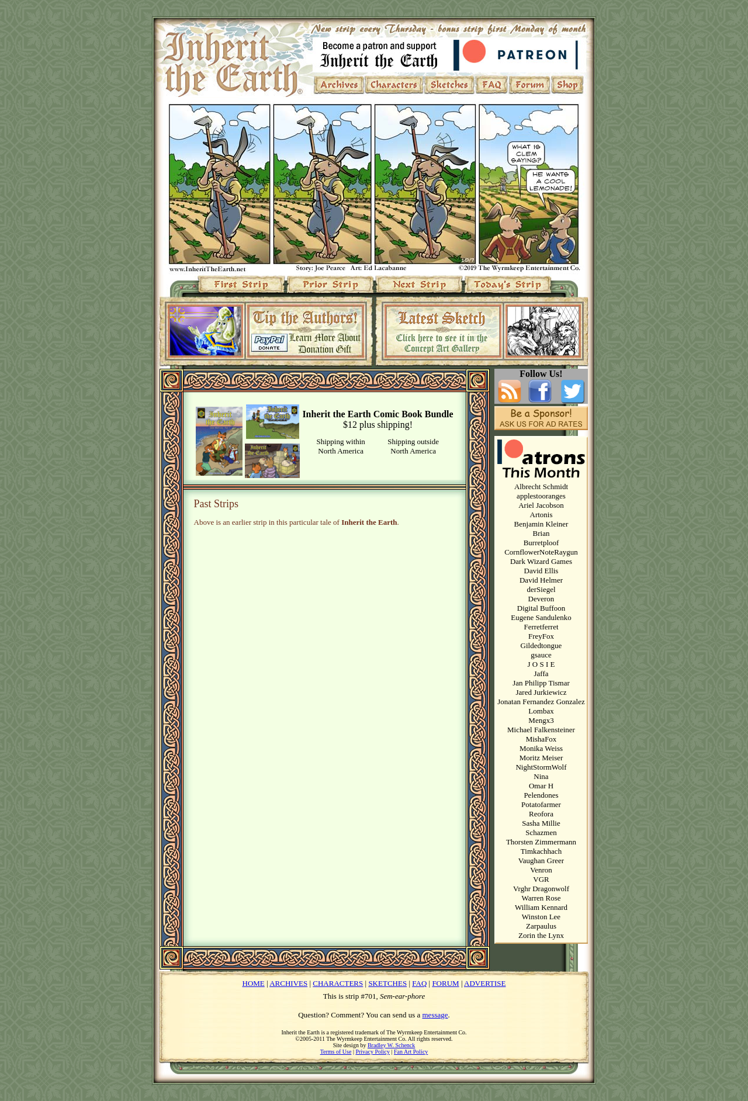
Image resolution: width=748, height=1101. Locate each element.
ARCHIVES (288, 983)
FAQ (419, 983)
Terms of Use (336, 1051)
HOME (254, 983)
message (435, 1014)
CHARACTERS (338, 983)
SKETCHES (387, 983)
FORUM (445, 983)
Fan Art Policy (411, 1051)
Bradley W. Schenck (391, 1045)
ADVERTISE (484, 983)
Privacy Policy (372, 1051)
